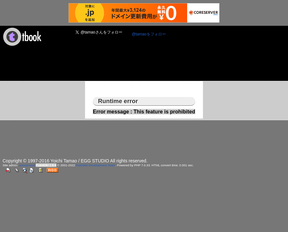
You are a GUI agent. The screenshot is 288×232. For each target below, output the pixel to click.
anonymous (27, 165)
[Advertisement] (120, 65)
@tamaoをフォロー (149, 34)
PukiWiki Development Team (95, 165)
